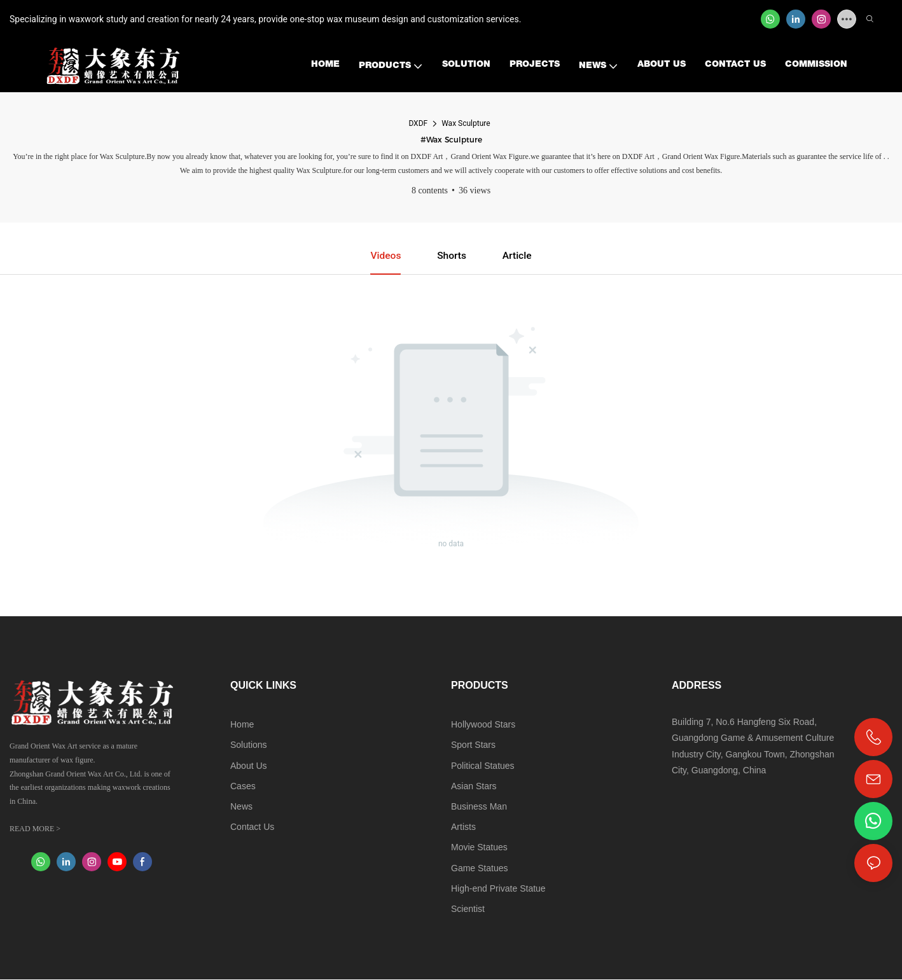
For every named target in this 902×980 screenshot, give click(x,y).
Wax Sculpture (465, 123)
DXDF (417, 123)
